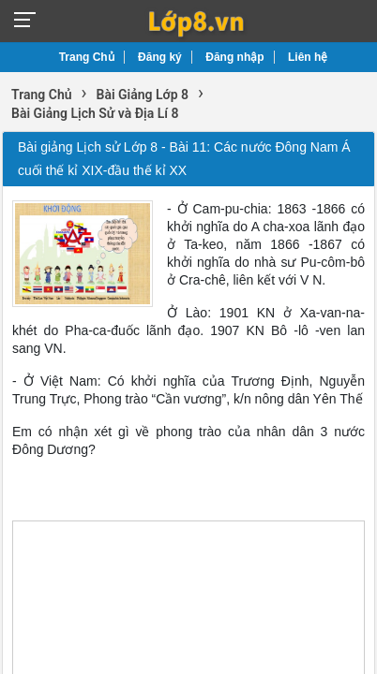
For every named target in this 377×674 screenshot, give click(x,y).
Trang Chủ (86, 57)
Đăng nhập (234, 57)
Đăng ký (160, 57)
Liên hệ (307, 57)
